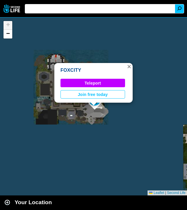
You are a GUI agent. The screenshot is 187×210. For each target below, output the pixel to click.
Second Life (12, 8)
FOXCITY (70, 70)
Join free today (93, 94)
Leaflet (156, 193)
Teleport (93, 83)
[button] (129, 66)
